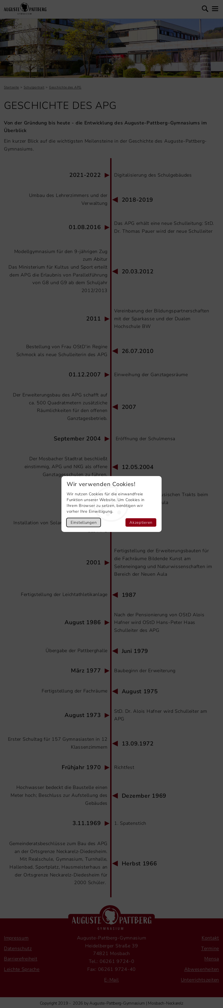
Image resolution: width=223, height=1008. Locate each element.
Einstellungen (83, 522)
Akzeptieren (140, 522)
